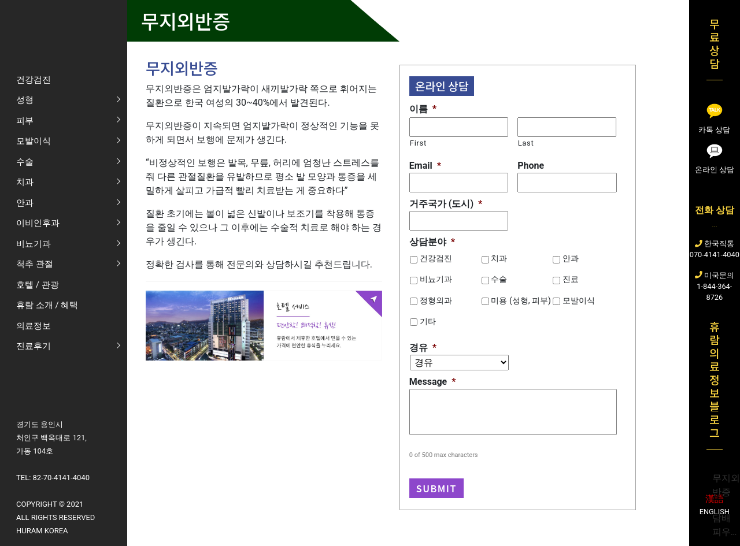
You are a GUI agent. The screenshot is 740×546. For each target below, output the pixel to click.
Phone (530, 165)
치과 (499, 258)
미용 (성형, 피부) (520, 300)
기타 (428, 321)
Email (425, 165)
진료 (571, 279)
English (715, 511)
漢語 (714, 498)
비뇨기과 (436, 279)
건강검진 (436, 258)
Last (526, 143)
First (418, 143)
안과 (571, 258)
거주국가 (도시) (445, 203)
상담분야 (432, 241)
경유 (422, 347)
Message (432, 381)
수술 (499, 279)
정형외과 (436, 300)
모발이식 (579, 300)
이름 (422, 108)
